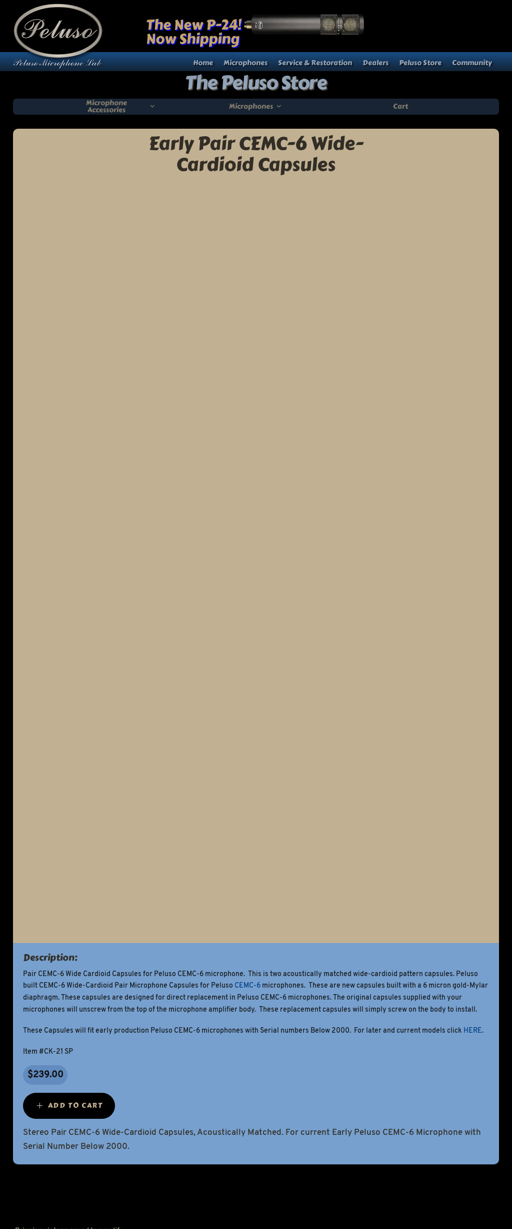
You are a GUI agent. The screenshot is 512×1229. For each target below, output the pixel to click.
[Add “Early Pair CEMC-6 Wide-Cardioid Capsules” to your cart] (69, 1106)
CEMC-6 (247, 986)
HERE (473, 1031)
